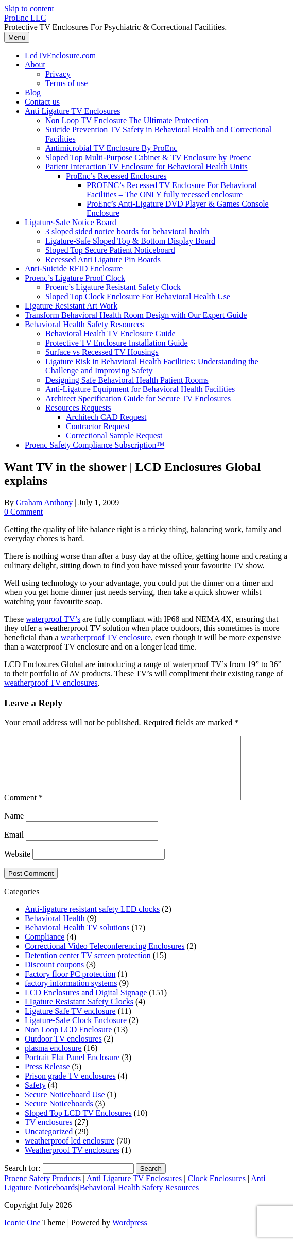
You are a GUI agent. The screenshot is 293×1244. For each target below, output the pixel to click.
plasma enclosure (53, 1060)
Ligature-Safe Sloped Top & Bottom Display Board (130, 240)
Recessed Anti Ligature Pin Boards (103, 259)
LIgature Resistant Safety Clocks (79, 1014)
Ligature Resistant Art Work (71, 305)
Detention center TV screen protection (88, 967)
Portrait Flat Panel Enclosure (72, 1069)
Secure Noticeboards (59, 1116)
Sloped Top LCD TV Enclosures (78, 1125)
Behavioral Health (55, 930)
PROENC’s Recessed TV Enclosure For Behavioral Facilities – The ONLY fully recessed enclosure (171, 190)
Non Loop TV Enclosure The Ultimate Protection (126, 120)
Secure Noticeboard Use (65, 1106)
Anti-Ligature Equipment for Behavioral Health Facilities (140, 389)
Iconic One (22, 1235)
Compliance (44, 949)
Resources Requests (78, 407)
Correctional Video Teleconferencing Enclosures (105, 958)
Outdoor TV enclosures (63, 1051)
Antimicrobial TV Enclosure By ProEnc (111, 148)
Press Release (47, 1079)
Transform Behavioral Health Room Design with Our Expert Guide (136, 315)
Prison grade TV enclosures (70, 1088)
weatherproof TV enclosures (51, 682)
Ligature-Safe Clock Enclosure (76, 1032)
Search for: (22, 1180)
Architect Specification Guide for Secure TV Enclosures (138, 398)
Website (17, 866)
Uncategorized (49, 1143)
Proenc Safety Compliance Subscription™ (94, 444)
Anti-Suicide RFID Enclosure (74, 268)
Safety (35, 1097)
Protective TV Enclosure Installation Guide (116, 342)
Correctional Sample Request (114, 435)
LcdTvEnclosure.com (60, 55)
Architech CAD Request (106, 417)
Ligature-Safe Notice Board (70, 222)
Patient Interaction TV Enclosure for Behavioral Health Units (146, 166)
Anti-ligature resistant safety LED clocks (92, 921)
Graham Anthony (44, 502)
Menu (16, 37)
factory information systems (71, 995)
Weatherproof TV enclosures (72, 1162)
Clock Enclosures (216, 1190)
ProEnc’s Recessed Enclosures (116, 176)
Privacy (58, 74)
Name (14, 828)
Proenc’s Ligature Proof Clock (75, 278)
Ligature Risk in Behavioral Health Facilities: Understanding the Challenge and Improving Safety (151, 366)
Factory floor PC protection (70, 986)
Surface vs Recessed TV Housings (102, 352)
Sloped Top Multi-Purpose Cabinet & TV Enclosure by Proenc (148, 157)
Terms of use (66, 83)
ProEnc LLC (25, 17)
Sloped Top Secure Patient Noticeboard (110, 250)
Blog (33, 92)
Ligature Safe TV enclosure (70, 1023)
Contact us (42, 101)
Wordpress (129, 1235)
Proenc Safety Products (43, 1190)
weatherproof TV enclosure (106, 637)
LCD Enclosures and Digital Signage (86, 1004)
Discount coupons (54, 977)
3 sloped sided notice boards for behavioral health (127, 231)
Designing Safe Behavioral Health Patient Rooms (127, 380)
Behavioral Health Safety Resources (84, 324)
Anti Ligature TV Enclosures (72, 111)
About (35, 64)
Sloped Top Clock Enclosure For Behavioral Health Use (137, 296)
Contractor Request (98, 426)
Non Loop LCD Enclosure (68, 1041)
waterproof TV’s (53, 619)
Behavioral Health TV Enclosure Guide (110, 333)
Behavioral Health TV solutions (77, 939)
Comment (23, 810)
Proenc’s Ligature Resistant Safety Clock (113, 287)
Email (14, 847)
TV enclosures (49, 1134)
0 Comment (23, 511)
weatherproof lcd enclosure (69, 1153)
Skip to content (29, 8)
